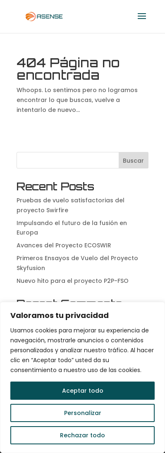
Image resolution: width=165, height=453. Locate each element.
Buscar (133, 161)
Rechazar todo (82, 435)
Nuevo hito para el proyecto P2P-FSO (73, 281)
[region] (82, 377)
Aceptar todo (82, 391)
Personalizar (82, 413)
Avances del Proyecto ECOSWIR (64, 245)
